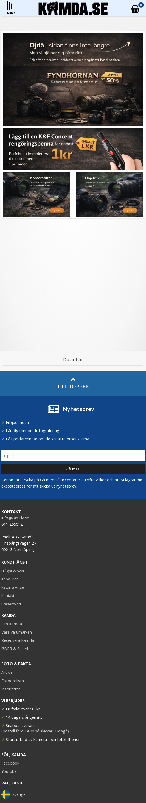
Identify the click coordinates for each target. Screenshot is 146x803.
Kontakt (7, 595)
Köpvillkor (9, 579)
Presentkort (11, 603)
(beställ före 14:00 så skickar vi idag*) (35, 731)
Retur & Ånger (13, 587)
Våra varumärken (16, 632)
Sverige (13, 794)
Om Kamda (11, 623)
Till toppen (73, 383)
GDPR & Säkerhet (17, 648)
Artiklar (7, 672)
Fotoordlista (12, 680)
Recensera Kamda (17, 640)
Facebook (10, 763)
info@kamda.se (15, 518)
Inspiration (11, 689)
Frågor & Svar (12, 570)
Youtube (9, 771)
